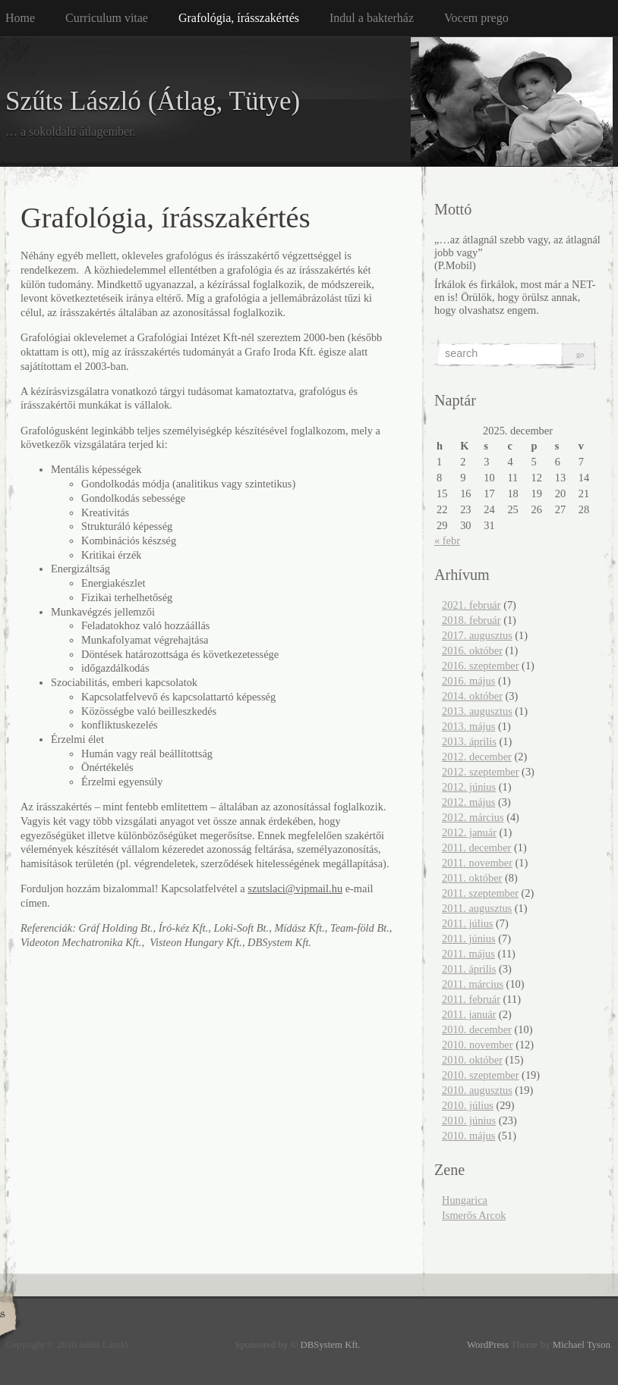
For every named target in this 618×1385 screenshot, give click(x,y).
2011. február (471, 999)
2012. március (473, 817)
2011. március (472, 984)
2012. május (468, 802)
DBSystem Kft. (331, 1345)
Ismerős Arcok (474, 1215)
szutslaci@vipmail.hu (295, 888)
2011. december (476, 847)
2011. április (469, 969)
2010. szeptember (480, 1075)
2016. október (472, 650)
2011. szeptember (480, 893)
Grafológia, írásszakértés (238, 17)
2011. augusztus (477, 908)
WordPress (488, 1345)
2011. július (467, 923)
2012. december (477, 756)
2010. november (477, 1045)
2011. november (477, 863)
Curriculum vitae (106, 17)
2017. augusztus (477, 635)
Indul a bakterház (371, 17)
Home (20, 17)
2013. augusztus (477, 711)
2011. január (469, 1014)
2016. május (468, 681)
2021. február (471, 605)
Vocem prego (476, 17)
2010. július (467, 1105)
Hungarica (464, 1200)
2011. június (469, 938)
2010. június (469, 1120)
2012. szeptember (480, 772)
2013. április (469, 741)
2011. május (468, 954)
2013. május (468, 726)
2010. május (468, 1136)
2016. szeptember (480, 666)
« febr (447, 540)
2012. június (469, 787)
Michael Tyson (581, 1345)
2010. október (472, 1060)
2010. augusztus (477, 1090)
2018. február (471, 620)
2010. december (477, 1029)
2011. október (472, 878)
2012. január (469, 832)
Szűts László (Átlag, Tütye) (152, 101)
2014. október (472, 696)
